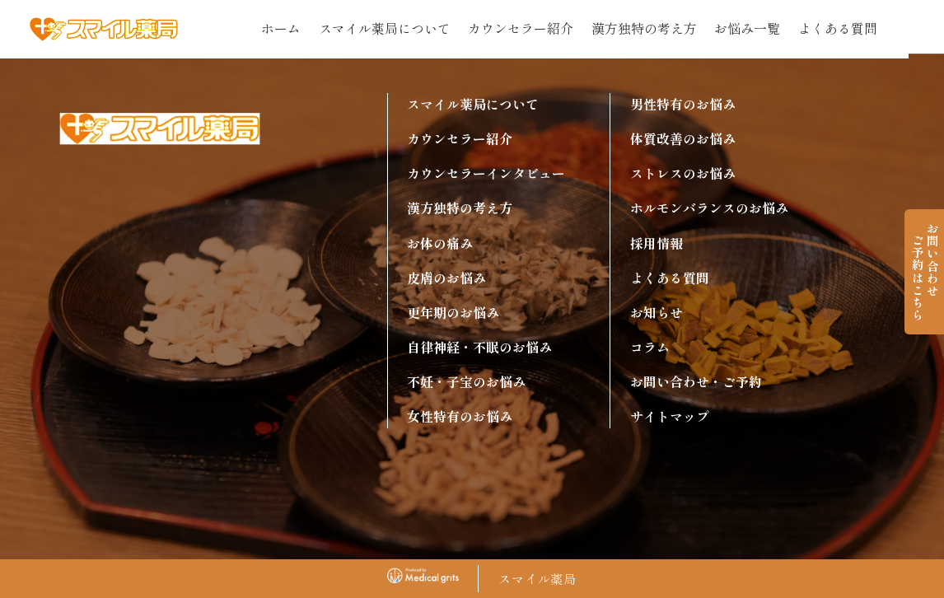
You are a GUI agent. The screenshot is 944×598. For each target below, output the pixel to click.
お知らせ (656, 312)
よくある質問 (837, 28)
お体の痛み (440, 243)
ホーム (281, 28)
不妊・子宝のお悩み (466, 381)
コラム (650, 347)
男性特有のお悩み (683, 104)
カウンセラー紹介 (520, 28)
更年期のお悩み (453, 312)
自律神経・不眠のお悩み (479, 347)
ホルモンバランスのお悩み (709, 208)
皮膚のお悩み (446, 278)
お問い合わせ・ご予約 (696, 381)
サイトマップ (669, 416)
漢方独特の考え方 (644, 28)
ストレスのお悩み (683, 173)
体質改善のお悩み (683, 138)
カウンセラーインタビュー (486, 173)
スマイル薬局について (385, 28)
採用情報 (656, 243)
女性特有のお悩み (459, 416)
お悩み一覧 (747, 28)
